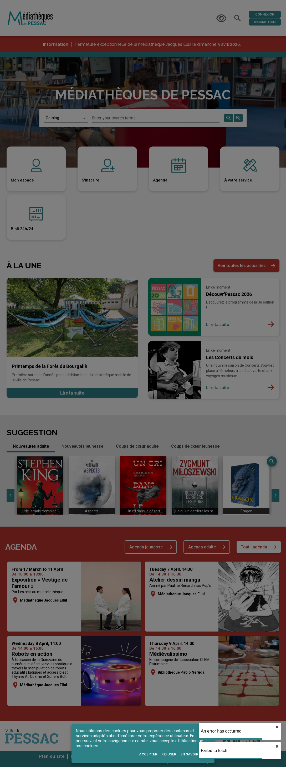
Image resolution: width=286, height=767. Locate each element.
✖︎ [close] (277, 727)
